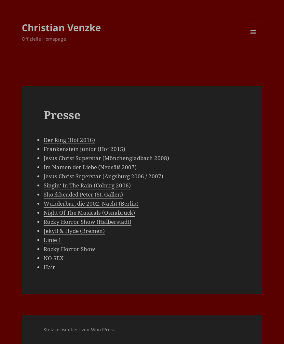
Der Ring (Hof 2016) (69, 140)
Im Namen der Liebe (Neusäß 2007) (91, 167)
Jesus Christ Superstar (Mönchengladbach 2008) (106, 158)
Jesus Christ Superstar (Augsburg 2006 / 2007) (103, 176)
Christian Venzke (61, 27)
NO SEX (53, 258)
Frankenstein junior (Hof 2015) (84, 149)
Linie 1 (52, 240)
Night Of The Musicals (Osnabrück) (89, 212)
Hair (49, 267)
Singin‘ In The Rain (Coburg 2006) (87, 185)
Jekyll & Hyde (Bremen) (74, 231)
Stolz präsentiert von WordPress (79, 329)
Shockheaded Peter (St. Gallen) (83, 194)
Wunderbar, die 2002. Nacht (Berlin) (91, 203)
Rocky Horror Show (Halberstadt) (87, 221)
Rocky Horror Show (69, 249)
